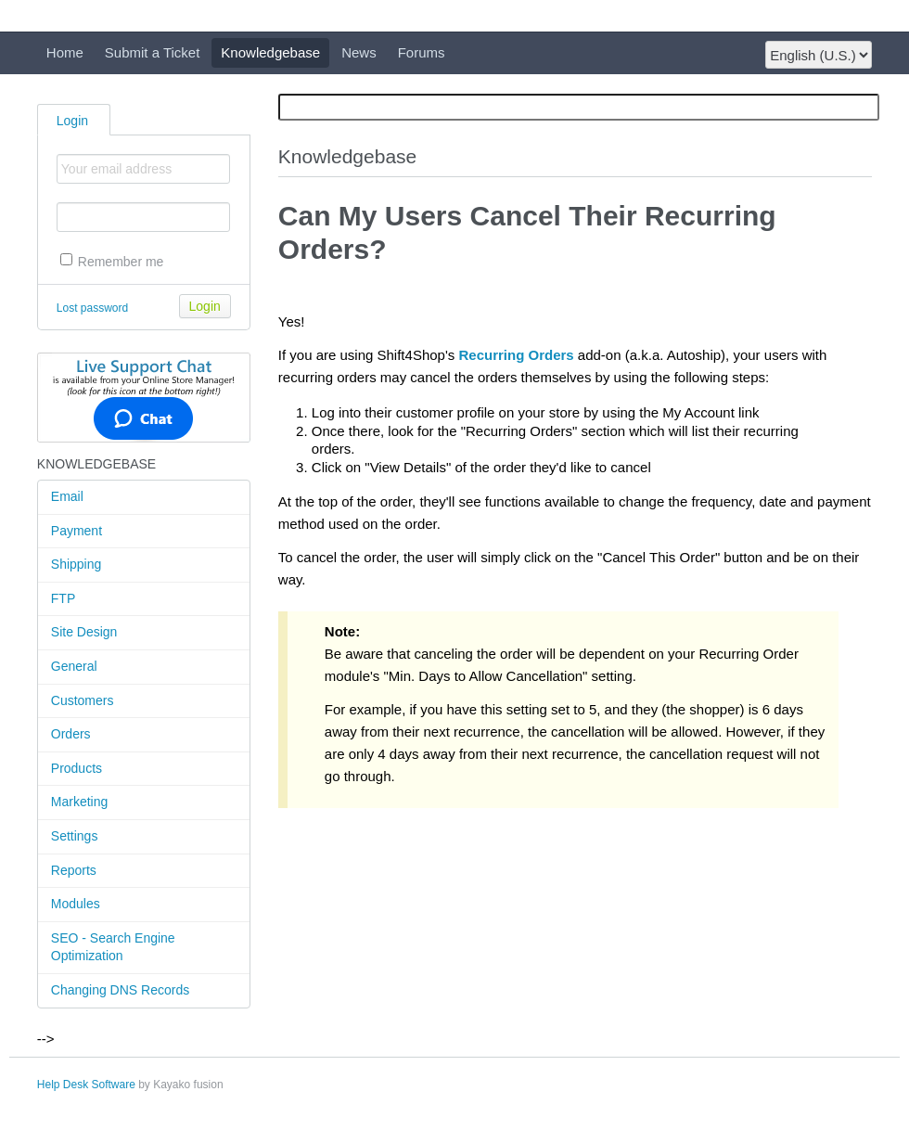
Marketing (79, 801)
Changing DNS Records (120, 989)
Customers (82, 700)
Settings (74, 835)
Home (64, 52)
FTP (63, 598)
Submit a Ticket (152, 52)
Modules (75, 903)
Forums (421, 52)
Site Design (84, 631)
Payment (76, 530)
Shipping (76, 564)
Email (67, 496)
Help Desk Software (86, 1084)
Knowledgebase (270, 52)
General (74, 666)
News (359, 52)
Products (76, 768)
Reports (73, 870)
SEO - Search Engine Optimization (113, 947)
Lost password (92, 308)
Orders (71, 733)
